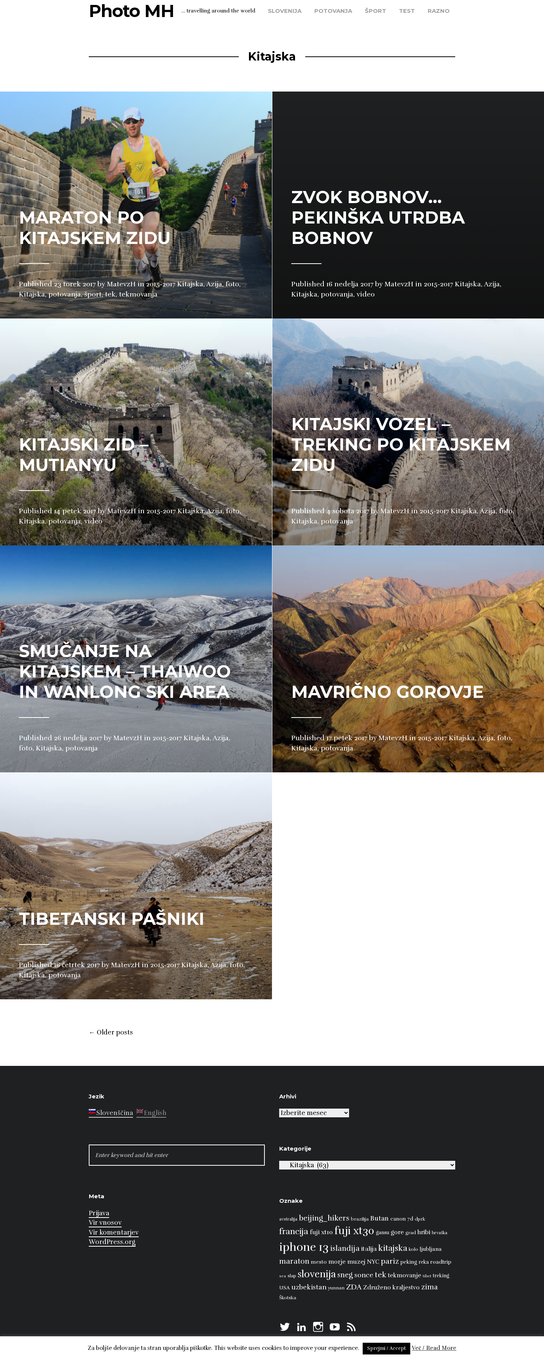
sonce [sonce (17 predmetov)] (363, 1275)
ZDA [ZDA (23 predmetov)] (354, 1287)
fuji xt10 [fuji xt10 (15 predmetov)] (321, 1232)
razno (439, 10)
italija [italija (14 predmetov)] (369, 1249)
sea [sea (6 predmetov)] (282, 1276)
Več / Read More (434, 1348)
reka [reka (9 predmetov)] (424, 1262)
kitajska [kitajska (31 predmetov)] (392, 1248)
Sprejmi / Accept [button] (386, 1348)
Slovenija (284, 10)
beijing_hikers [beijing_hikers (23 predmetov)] (324, 1218)
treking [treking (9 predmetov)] (441, 1276)
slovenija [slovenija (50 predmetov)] (317, 1274)
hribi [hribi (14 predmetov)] (423, 1232)
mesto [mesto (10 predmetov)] (319, 1262)
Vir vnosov (105, 1223)
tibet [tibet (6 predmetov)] (427, 1276)
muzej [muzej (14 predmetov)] (356, 1262)
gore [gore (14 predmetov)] (397, 1232)
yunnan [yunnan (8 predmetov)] (336, 1288)
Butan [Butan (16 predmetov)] (379, 1218)
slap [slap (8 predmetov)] (291, 1276)
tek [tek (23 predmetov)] (380, 1275)
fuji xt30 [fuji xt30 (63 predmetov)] (354, 1231)
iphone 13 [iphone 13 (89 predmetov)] (304, 1247)
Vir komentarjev (114, 1232)
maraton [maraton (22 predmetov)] (294, 1261)
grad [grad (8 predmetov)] (410, 1233)
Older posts (111, 1032)
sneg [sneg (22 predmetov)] (345, 1275)
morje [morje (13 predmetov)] (337, 1262)
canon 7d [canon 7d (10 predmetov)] (401, 1219)
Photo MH (131, 10)
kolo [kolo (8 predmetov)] (413, 1249)
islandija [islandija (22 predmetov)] (345, 1248)
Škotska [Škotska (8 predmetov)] (287, 1298)
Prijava (99, 1213)
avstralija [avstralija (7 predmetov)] (288, 1219)
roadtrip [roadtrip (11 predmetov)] (440, 1261)
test (407, 10)
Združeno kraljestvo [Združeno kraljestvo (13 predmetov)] (391, 1287)
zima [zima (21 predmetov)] (429, 1287)
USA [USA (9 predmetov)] (284, 1288)
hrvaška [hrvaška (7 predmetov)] (439, 1232)
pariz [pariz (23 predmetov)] (390, 1261)
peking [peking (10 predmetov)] (408, 1262)
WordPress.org (112, 1242)
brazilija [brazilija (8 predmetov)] (360, 1219)
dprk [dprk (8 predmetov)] (420, 1219)
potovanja (333, 10)
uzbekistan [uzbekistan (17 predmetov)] (308, 1287)
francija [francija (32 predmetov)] (293, 1231)
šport (375, 10)
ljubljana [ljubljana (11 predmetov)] (431, 1249)
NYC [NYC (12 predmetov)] (373, 1261)
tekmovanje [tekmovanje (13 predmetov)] (404, 1275)
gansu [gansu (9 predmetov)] (382, 1233)
